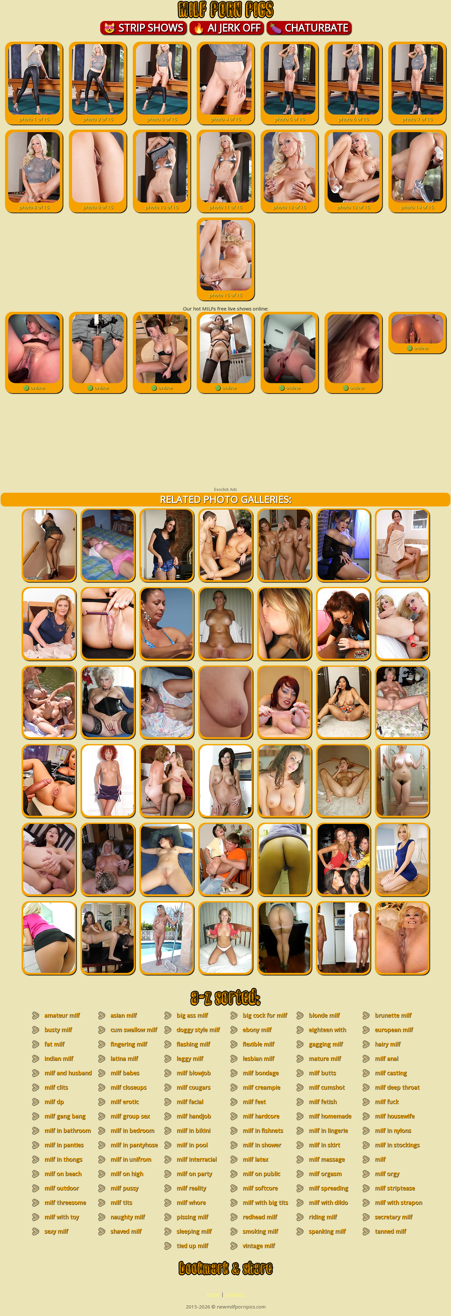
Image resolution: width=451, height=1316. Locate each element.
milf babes (124, 1073)
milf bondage (260, 1073)
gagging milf (325, 1044)
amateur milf (62, 1015)
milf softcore (259, 1188)
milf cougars (193, 1087)
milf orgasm (324, 1173)
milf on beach (62, 1173)
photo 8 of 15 (34, 204)
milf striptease (395, 1188)
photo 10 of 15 (162, 204)
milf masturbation (389, 1162)
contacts (234, 1294)
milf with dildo (328, 1202)
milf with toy (61, 1217)
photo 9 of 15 (98, 204)
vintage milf (258, 1245)
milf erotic (124, 1101)
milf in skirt (324, 1145)
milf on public (261, 1173)
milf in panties (63, 1145)
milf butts (322, 1073)
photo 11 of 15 (225, 204)
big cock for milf (264, 1015)
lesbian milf (258, 1058)
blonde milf (324, 1015)
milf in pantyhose (134, 1145)
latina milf (124, 1058)
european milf (394, 1029)
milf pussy (124, 1188)
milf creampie (261, 1087)
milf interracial (196, 1159)
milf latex (255, 1159)
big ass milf (192, 1015)
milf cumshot (326, 1087)
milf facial (189, 1101)
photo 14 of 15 (417, 204)
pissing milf (192, 1217)
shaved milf (125, 1231)
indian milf (58, 1058)
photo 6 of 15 (353, 116)
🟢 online (34, 384)
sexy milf (56, 1231)
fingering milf (128, 1044)
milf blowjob (193, 1073)
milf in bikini (193, 1130)
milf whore (190, 1202)
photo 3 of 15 (162, 116)
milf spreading (328, 1188)
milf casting (391, 1073)
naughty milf (127, 1217)
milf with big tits (265, 1202)
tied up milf (192, 1245)
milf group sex (129, 1116)
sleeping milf (193, 1231)
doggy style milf (198, 1029)
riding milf (322, 1217)
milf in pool (191, 1145)
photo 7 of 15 (417, 116)
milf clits (56, 1087)
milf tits (121, 1202)
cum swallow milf (133, 1029)
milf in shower (261, 1145)
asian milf (123, 1015)
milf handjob (193, 1116)
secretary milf (393, 1217)
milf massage (326, 1159)
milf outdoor (61, 1188)
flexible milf (258, 1044)
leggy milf (189, 1058)
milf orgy (387, 1173)
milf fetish (322, 1101)
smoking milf (260, 1231)
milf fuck (386, 1101)
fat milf (54, 1044)
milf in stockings (397, 1145)
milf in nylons (393, 1130)
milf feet (254, 1101)
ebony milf (256, 1029)
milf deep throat (397, 1087)
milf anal (386, 1058)
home (213, 1294)
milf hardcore (260, 1116)
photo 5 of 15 (289, 116)
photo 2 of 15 (98, 116)
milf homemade (329, 1116)
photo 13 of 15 (353, 204)
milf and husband (67, 1073)
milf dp (54, 1101)
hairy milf (387, 1044)
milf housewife (394, 1116)
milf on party (194, 1173)
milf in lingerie (328, 1130)
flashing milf (193, 1044)
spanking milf (326, 1231)
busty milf (58, 1029)
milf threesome (65, 1202)
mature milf (324, 1058)
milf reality (191, 1188)
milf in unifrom (130, 1159)
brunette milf (393, 1015)
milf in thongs (63, 1159)
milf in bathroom (67, 1130)
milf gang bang (64, 1116)
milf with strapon (398, 1202)
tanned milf (390, 1231)
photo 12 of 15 (289, 204)
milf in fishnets (262, 1130)
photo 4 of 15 (225, 116)
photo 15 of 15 (225, 291)
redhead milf (259, 1217)
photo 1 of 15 (34, 116)
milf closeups (128, 1087)
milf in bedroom (132, 1130)
